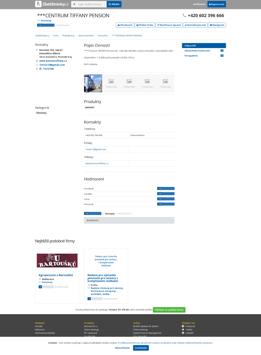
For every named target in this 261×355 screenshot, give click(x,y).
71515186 (48, 68)
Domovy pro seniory (111, 287)
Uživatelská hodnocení (203, 50)
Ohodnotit (125, 24)
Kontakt (38, 326)
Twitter (187, 329)
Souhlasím (141, 347)
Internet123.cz (90, 326)
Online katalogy (91, 329)
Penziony (46, 20)
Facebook (188, 326)
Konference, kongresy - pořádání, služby (104, 292)
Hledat (114, 4)
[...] (92, 4)
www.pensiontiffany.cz (96, 163)
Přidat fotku (144, 24)
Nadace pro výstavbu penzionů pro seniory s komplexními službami (103, 278)
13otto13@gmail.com (95, 149)
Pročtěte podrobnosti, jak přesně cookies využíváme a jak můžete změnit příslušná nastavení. (165, 342)
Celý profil (190, 45)
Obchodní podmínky (45, 333)
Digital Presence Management (147, 333)
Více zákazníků (140, 336)
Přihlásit (199, 4)
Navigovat (217, 24)
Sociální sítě (89, 336)
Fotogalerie (203, 55)
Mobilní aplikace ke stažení (145, 326)
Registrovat (216, 4)
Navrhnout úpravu (169, 24)
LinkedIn (188, 333)
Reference (40, 329)
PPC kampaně (90, 333)
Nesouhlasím (122, 347)
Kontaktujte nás (195, 24)
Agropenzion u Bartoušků (56, 275)
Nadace (95, 287)
